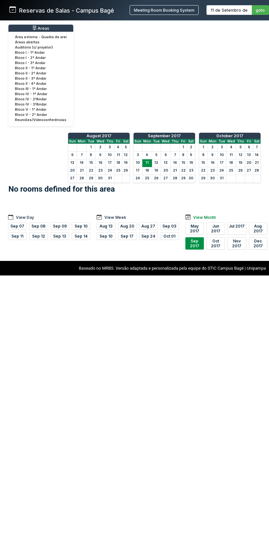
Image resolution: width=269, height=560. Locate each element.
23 (100, 170)
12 (126, 155)
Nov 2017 (236, 243)
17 (110, 163)
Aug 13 (105, 226)
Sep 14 (81, 236)
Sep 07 (17, 226)
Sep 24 (148, 236)
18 (118, 163)
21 (82, 170)
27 (72, 178)
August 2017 (99, 135)
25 (118, 170)
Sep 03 (169, 226)
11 (118, 155)
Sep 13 (59, 236)
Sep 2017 (194, 243)
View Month (204, 217)
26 (125, 170)
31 (110, 178)
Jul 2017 (237, 226)
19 (126, 163)
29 (91, 178)
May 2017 (194, 228)
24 (110, 170)
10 (110, 155)
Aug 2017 (258, 228)
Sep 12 (38, 236)
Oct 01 (169, 236)
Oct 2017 (215, 243)
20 (72, 170)
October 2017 (229, 135)
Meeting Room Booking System (164, 10)
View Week (115, 217)
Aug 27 (148, 226)
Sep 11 (17, 236)
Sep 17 (127, 236)
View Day (25, 217)
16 (100, 163)
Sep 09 (60, 226)
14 (82, 163)
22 (91, 170)
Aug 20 (127, 226)
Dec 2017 (258, 243)
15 (91, 163)
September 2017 (164, 135)
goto (260, 10)
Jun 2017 (215, 228)
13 (72, 163)
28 (81, 178)
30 (100, 178)
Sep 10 (81, 226)
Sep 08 (38, 226)
